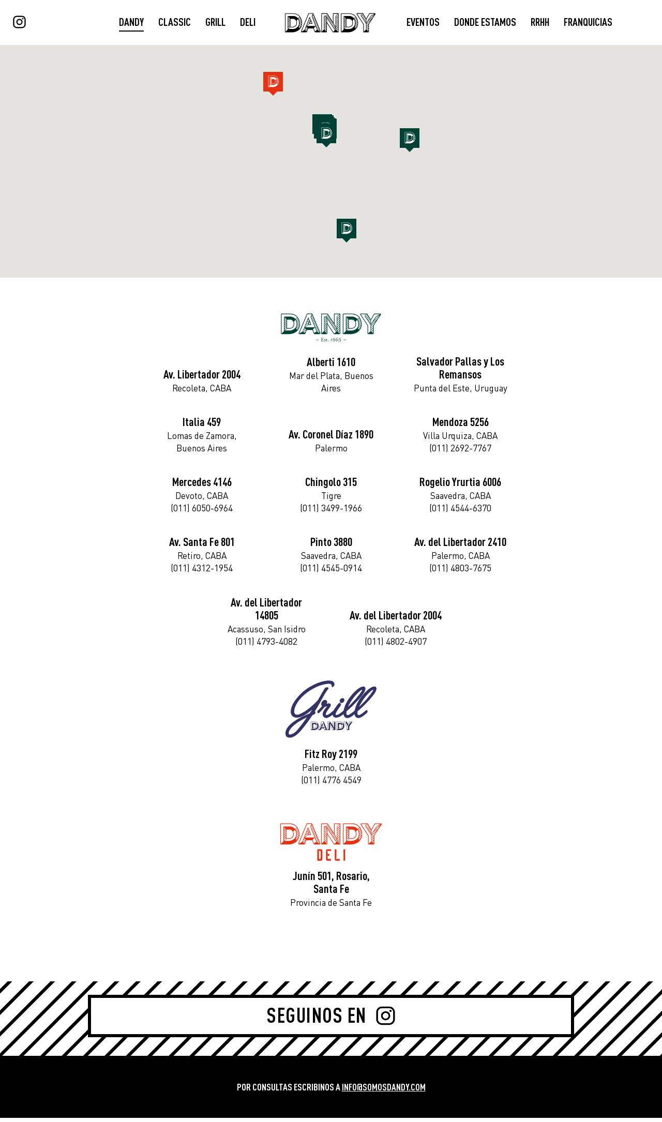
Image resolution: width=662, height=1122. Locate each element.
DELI (247, 23)
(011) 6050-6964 (202, 510)
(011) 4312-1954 (202, 570)
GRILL (215, 23)
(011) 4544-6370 (460, 510)
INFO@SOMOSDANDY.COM (383, 1091)
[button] (346, 231)
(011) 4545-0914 (331, 570)
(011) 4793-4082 (266, 643)
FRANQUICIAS (588, 23)
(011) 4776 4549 (331, 783)
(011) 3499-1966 (331, 510)
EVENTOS (423, 23)
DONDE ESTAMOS (485, 23)
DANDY (131, 23)
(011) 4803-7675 (460, 570)
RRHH (540, 23)
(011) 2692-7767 (460, 450)
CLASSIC (174, 23)
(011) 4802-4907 (396, 643)
